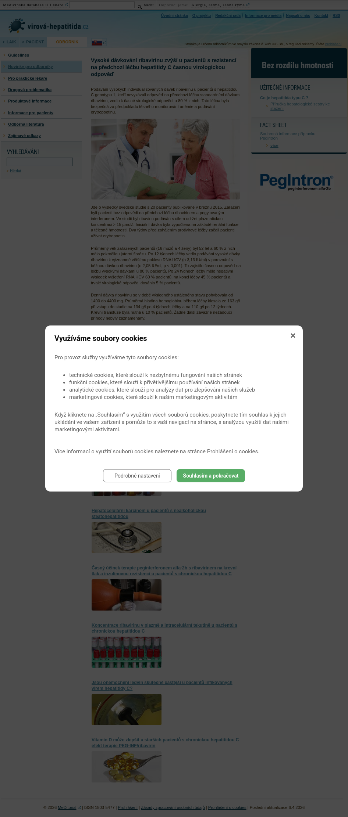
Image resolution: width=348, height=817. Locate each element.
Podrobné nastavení (137, 476)
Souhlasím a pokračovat (211, 476)
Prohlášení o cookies (232, 451)
